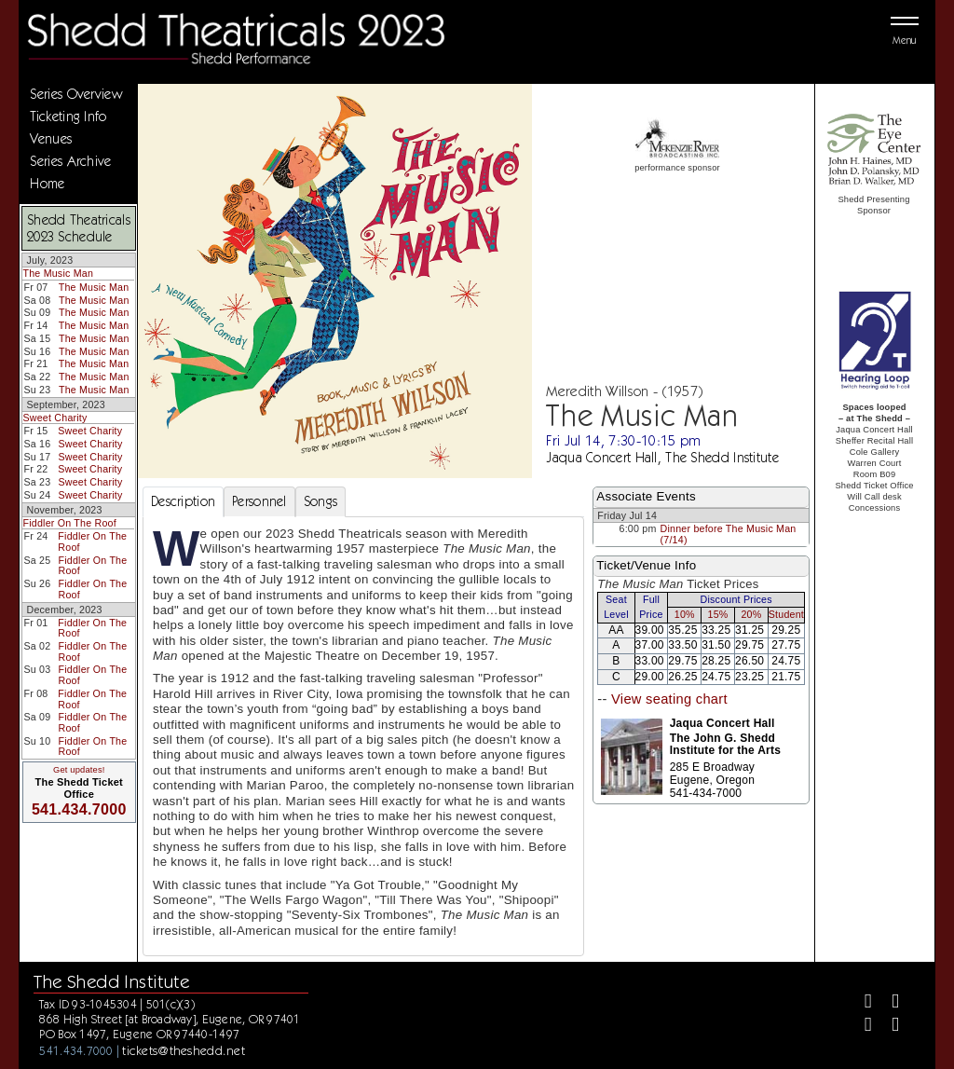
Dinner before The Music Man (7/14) (729, 534)
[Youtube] (887, 1026)
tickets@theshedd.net (183, 1050)
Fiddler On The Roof (69, 522)
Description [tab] (183, 501)
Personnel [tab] (259, 501)
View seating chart (669, 699)
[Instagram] (860, 1026)
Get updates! (79, 769)
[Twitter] (887, 1003)
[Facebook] (860, 1003)
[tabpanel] (363, 736)
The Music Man (57, 273)
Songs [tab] (320, 501)
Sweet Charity (54, 417)
